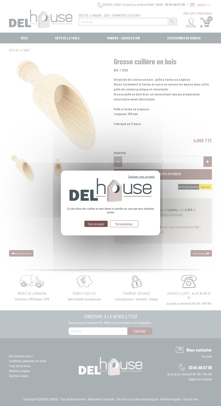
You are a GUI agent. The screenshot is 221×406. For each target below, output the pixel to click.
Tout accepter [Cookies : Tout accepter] (96, 224)
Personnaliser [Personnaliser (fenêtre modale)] (124, 224)
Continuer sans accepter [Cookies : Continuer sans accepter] (141, 176)
